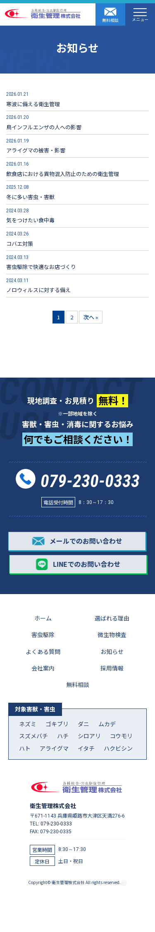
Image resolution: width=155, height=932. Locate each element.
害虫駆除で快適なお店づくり (41, 262)
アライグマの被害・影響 (35, 146)
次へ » (90, 317)
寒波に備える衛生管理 (33, 99)
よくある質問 (43, 651)
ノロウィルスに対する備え (38, 285)
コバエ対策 (26, 238)
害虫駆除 (43, 634)
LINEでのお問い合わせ (78, 564)
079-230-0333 (90, 481)
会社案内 (43, 668)
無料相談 (110, 15)
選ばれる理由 (112, 618)
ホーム (43, 618)
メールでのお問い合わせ (76, 541)
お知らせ (112, 651)
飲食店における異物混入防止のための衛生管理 (62, 169)
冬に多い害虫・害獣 (30, 192)
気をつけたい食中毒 (30, 215)
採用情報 (112, 668)
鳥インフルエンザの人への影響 (43, 122)
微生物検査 (112, 634)
